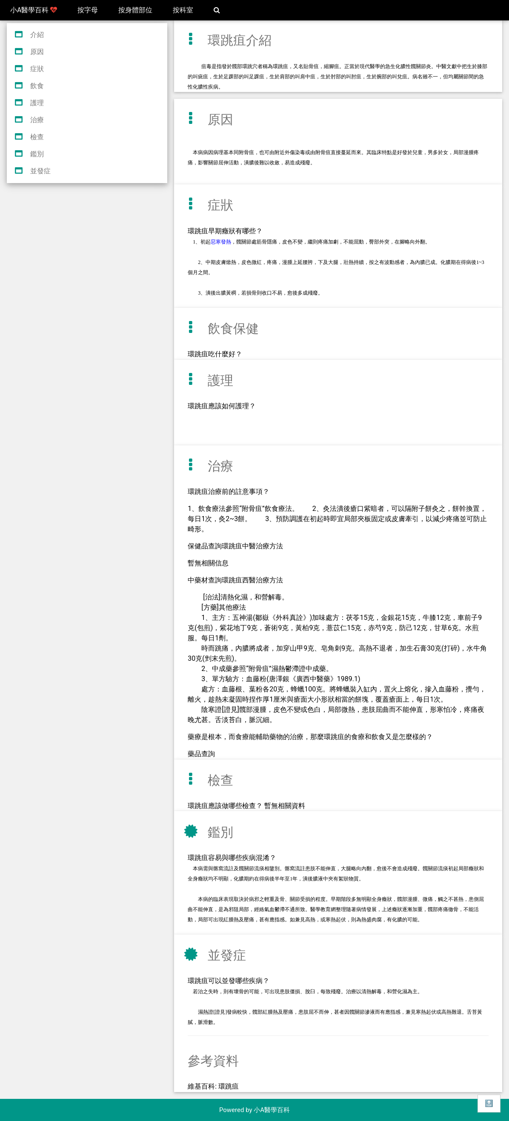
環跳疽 (228, 1086)
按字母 (87, 10)
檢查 (37, 137)
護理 (37, 103)
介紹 (37, 35)
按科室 (183, 10)
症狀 (37, 69)
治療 (37, 120)
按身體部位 (135, 10)
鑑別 (37, 154)
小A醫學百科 (33, 10)
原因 (37, 52)
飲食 (37, 86)
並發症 (40, 171)
